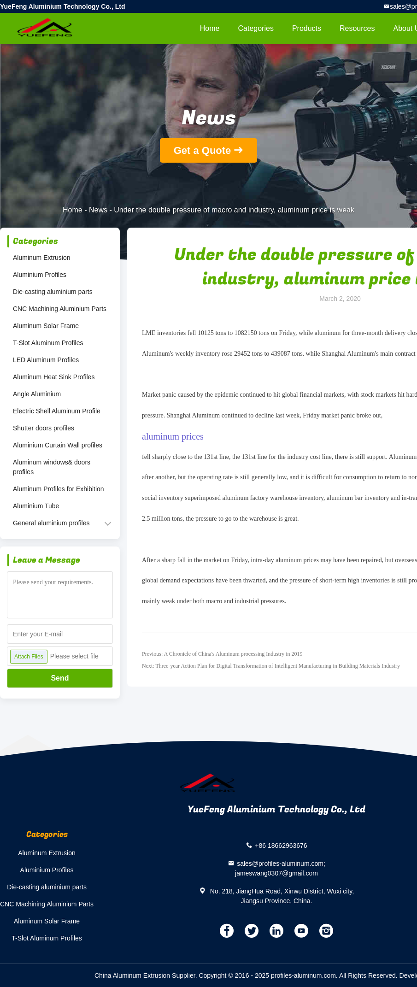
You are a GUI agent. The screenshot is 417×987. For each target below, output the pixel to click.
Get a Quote (202, 150)
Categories (256, 28)
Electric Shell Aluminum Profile (56, 411)
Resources (357, 28)
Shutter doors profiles (43, 428)
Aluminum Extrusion (41, 257)
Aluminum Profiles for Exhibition (58, 489)
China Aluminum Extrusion (132, 975)
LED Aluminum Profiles (46, 360)
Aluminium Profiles (39, 274)
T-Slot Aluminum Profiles (48, 343)
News (98, 210)
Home (210, 28)
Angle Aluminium (37, 394)
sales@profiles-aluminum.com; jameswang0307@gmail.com (280, 868)
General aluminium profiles (51, 523)
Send (60, 678)
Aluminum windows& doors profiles (51, 467)
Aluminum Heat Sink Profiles (53, 377)
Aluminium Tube (36, 506)
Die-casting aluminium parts (53, 291)
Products (306, 28)
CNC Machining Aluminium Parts (59, 308)
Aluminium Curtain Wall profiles (57, 445)
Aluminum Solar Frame (46, 325)
